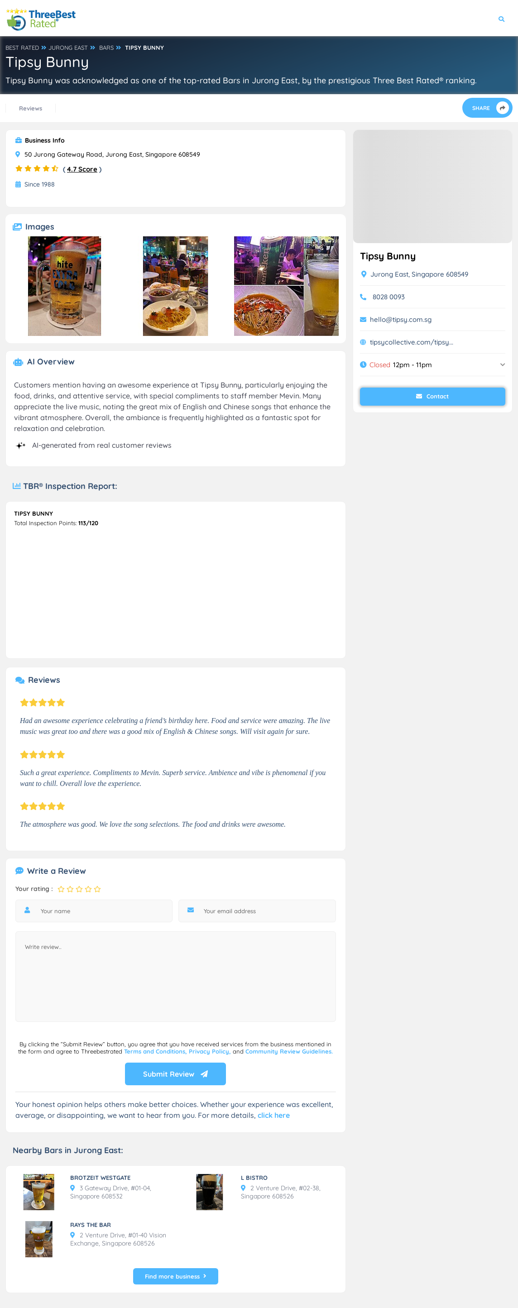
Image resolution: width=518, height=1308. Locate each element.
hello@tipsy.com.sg (401, 319)
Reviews (30, 108)
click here (274, 1115)
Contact (432, 396)
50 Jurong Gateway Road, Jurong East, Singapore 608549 (107, 154)
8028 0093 (389, 296)
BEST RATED (22, 47)
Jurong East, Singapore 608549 (414, 274)
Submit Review (175, 1073)
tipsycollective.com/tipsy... (411, 342)
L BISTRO (254, 1177)
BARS (106, 47)
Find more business (175, 1276)
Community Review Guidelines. (289, 1051)
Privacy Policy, (211, 1051)
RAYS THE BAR (90, 1224)
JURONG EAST (68, 47)
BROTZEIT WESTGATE (100, 1177)
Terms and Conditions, (156, 1051)
